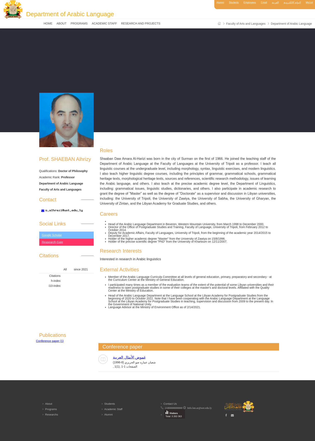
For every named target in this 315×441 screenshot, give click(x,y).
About (61, 23)
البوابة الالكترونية (292, 2)
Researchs (51, 414)
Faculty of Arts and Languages (245, 23)
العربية (275, 2)
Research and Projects (140, 23)
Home (48, 23)
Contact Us (170, 403)
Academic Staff (104, 23)
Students (234, 2)
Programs (79, 23)
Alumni (220, 2)
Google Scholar (52, 235)
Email (264, 2)
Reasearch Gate (52, 242)
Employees (250, 2)
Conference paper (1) (50, 341)
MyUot (309, 2)
